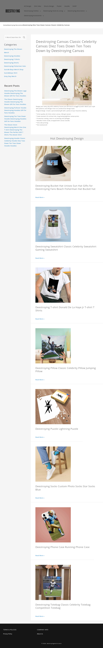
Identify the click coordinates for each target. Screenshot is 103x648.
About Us (40, 634)
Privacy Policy (7, 634)
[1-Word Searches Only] (13, 37)
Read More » (39, 197)
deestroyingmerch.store (54, 643)
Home (5, 25)
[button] (32, 11)
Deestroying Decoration (15, 25)
